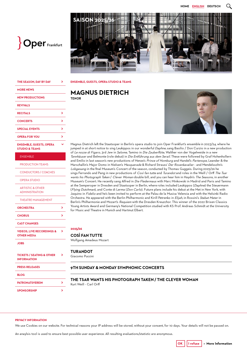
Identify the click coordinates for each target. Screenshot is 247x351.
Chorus (23, 215)
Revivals (23, 105)
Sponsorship (27, 290)
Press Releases (28, 267)
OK (180, 343)
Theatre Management (36, 200)
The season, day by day (34, 82)
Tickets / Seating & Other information (36, 257)
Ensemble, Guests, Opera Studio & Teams (35, 146)
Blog (21, 275)
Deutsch (214, 6)
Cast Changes (27, 223)
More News (25, 89)
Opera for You (28, 136)
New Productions (31, 97)
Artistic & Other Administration (32, 190)
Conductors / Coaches (37, 172)
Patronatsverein (30, 282)
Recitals (23, 113)
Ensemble (27, 156)
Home (185, 6)
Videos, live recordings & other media (36, 233)
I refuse (193, 343)
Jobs (20, 243)
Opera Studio (30, 180)
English (198, 6)
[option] (151, 43)
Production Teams (34, 164)
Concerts (24, 121)
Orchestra (25, 207)
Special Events (28, 129)
